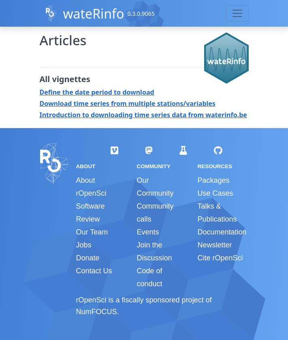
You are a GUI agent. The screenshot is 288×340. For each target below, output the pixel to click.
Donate (88, 258)
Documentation (221, 232)
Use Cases (215, 193)
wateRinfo (93, 13)
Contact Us (94, 271)
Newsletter (214, 245)
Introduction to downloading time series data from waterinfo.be (143, 114)
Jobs (84, 245)
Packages (213, 180)
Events (148, 232)
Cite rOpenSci (220, 258)
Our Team (92, 232)
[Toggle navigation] (237, 13)
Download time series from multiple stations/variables (127, 103)
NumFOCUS (96, 312)
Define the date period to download (97, 92)
